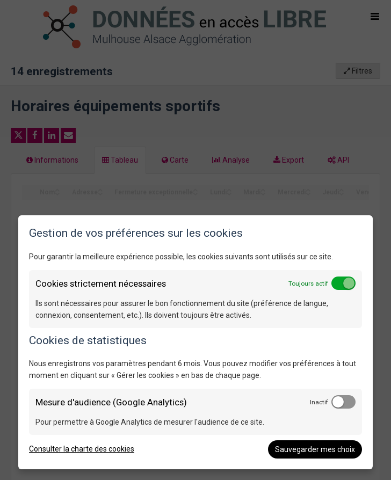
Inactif (319, 402)
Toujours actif (308, 283)
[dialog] (195, 342)
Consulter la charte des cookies (81, 449)
